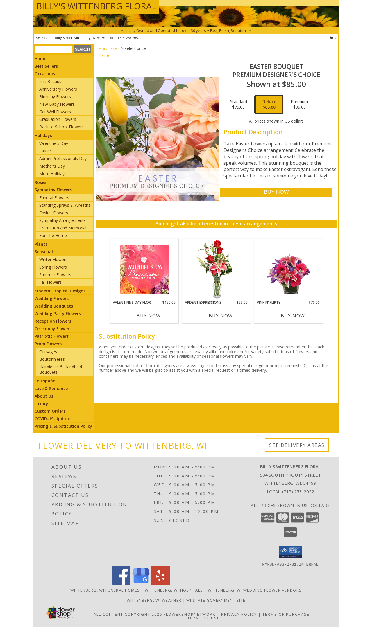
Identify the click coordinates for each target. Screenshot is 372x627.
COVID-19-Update (52, 418)
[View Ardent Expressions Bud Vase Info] (216, 269)
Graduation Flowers (57, 119)
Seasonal (44, 251)
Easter (45, 151)
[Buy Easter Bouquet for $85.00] (276, 192)
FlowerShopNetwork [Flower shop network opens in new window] (190, 614)
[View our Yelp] (160, 583)
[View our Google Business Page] (141, 583)
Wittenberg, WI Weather (154, 600)
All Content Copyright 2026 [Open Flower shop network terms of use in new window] (128, 614)
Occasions (45, 73)
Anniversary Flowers (58, 89)
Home (40, 58)
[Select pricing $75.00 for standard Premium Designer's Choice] (238, 104)
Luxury (41, 403)
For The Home (53, 235)
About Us (44, 396)
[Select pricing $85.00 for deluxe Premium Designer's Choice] (269, 104)
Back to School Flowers (61, 127)
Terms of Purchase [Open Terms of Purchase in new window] (286, 614)
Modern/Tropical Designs (60, 291)
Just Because (51, 81)
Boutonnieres (52, 359)
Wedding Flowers (52, 298)
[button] (290, 552)
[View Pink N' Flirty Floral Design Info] (288, 269)
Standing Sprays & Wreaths (64, 205)
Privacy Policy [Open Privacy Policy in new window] (239, 614)
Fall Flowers (50, 282)
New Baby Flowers (57, 104)
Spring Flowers (53, 267)
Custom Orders (50, 411)
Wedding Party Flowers (58, 313)
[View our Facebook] (121, 583)
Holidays (43, 135)
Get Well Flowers (55, 111)
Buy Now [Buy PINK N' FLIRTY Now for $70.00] (293, 315)
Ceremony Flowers (53, 328)
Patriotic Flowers (52, 336)
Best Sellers (46, 66)
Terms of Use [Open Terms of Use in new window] (203, 618)
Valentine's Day (53, 143)
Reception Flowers (53, 321)
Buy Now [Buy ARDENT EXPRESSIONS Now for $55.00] (221, 315)
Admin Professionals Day (63, 158)
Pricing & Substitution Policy (63, 426)
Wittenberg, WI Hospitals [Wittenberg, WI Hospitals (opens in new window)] (174, 590)
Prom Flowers (48, 343)
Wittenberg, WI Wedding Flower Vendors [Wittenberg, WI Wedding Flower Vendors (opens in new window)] (255, 590)
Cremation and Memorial (62, 228)
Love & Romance (51, 388)
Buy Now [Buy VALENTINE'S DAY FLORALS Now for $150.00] (149, 315)
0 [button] (333, 37)
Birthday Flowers (55, 96)
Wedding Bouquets (54, 306)
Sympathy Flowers (53, 190)
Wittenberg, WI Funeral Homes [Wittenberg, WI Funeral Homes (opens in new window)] (105, 590)
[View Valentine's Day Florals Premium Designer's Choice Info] (144, 269)
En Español (46, 381)
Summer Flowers (55, 274)
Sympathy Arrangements (62, 220)
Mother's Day (52, 166)
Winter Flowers (53, 259)
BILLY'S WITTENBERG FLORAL (96, 6)
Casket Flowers (53, 212)
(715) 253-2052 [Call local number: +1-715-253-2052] (129, 37)
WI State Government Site (215, 600)
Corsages (48, 351)
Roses (40, 182)
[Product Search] (53, 49)
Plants (41, 244)
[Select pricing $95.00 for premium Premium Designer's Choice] (299, 104)
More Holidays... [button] (54, 173)
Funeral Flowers (54, 197)
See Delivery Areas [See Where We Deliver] (297, 445)
